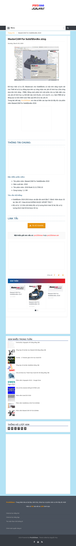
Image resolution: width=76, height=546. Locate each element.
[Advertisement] (37, 118)
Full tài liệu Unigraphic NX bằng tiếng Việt (28, 342)
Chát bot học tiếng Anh (12, 513)
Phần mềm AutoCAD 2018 (23, 395)
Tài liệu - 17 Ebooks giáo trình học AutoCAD (28, 357)
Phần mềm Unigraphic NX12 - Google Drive (28, 380)
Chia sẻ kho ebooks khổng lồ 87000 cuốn (28, 388)
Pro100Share (26, 100)
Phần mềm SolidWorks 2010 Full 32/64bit (27, 403)
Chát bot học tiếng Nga (12, 517)
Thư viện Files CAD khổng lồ (14, 521)
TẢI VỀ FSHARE (38, 225)
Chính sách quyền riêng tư (13, 528)
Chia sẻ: (50, 275)
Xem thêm (14, 281)
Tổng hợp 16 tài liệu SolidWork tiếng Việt (27, 365)
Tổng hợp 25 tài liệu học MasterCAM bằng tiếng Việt (31, 350)
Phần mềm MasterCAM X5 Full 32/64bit (27, 410)
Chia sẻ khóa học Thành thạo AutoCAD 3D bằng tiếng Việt (32, 372)
